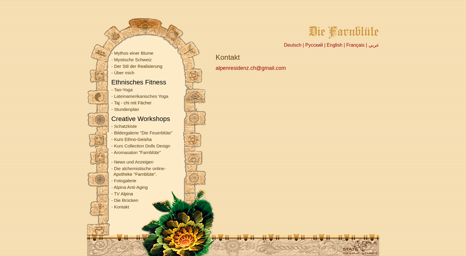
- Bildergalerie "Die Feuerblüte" (142, 132)
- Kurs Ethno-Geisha (131, 139)
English (334, 45)
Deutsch (292, 45)
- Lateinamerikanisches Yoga (140, 96)
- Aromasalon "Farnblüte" (136, 152)
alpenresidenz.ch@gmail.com (251, 68)
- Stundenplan (125, 109)
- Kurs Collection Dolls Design (140, 145)
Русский (314, 45)
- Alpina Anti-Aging (129, 187)
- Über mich (123, 72)
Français (355, 45)
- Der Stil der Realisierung (137, 66)
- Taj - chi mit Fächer (131, 102)
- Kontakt (120, 206)
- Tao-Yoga (122, 89)
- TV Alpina (122, 193)
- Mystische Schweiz (131, 59)
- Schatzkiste (124, 126)
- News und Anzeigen (132, 161)
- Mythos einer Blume (132, 53)
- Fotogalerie (123, 180)
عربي (374, 45)
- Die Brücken (124, 200)
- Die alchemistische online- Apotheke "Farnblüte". (138, 171)
